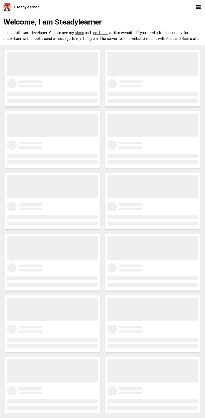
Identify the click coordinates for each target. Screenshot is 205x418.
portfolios (100, 33)
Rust (170, 38)
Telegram (90, 38)
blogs (79, 33)
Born (185, 38)
